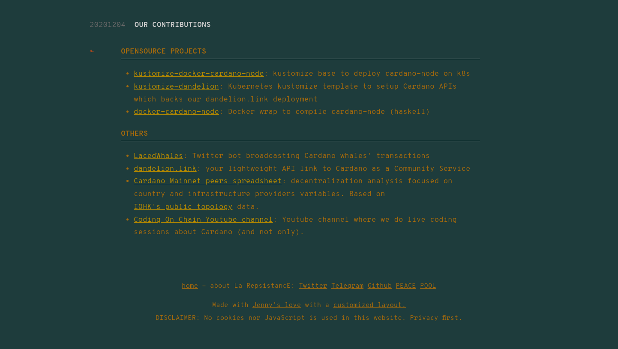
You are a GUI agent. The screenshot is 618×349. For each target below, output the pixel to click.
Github (380, 286)
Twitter (313, 286)
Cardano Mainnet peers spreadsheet (208, 181)
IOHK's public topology (183, 207)
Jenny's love (276, 305)
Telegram (347, 286)
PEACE (406, 286)
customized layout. (369, 305)
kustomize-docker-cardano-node (199, 74)
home (190, 286)
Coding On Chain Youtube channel (203, 220)
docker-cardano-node (176, 112)
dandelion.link (165, 169)
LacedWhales (158, 156)
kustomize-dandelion (176, 87)
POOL (428, 286)
